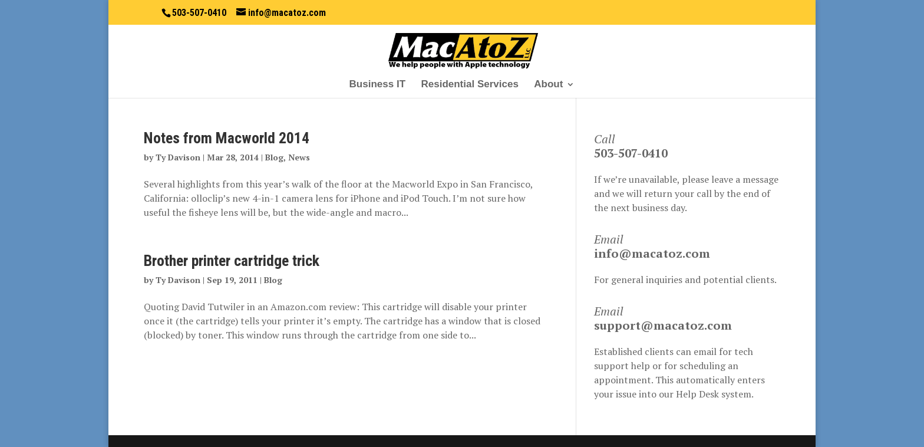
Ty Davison (178, 157)
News (299, 157)
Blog (274, 157)
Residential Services (469, 85)
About (548, 85)
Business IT (377, 85)
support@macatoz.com (663, 325)
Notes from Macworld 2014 (226, 138)
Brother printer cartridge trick (231, 260)
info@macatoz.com (652, 253)
